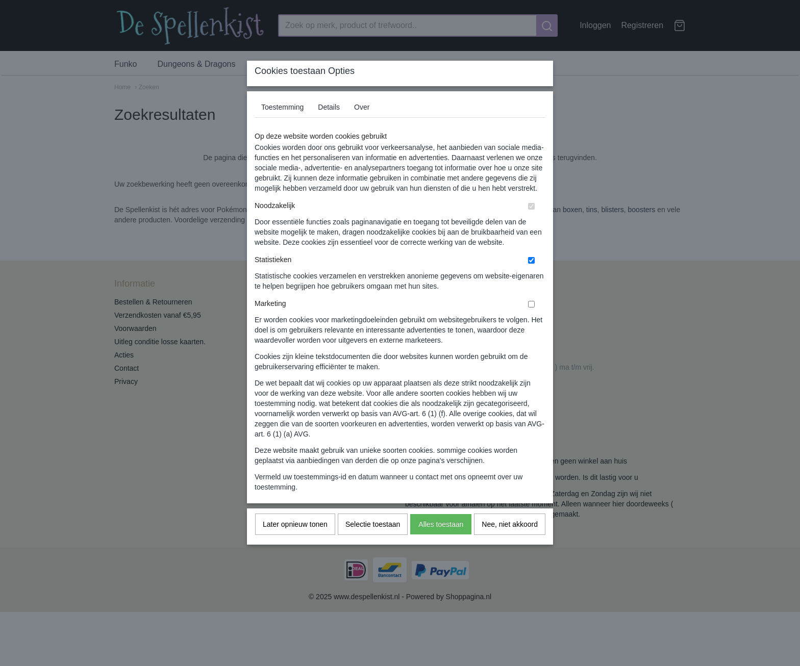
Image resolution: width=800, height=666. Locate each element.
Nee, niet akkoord (510, 544)
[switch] (531, 226)
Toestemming (282, 127)
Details (329, 127)
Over (361, 127)
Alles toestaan (440, 544)
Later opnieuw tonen (295, 544)
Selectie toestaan (372, 544)
